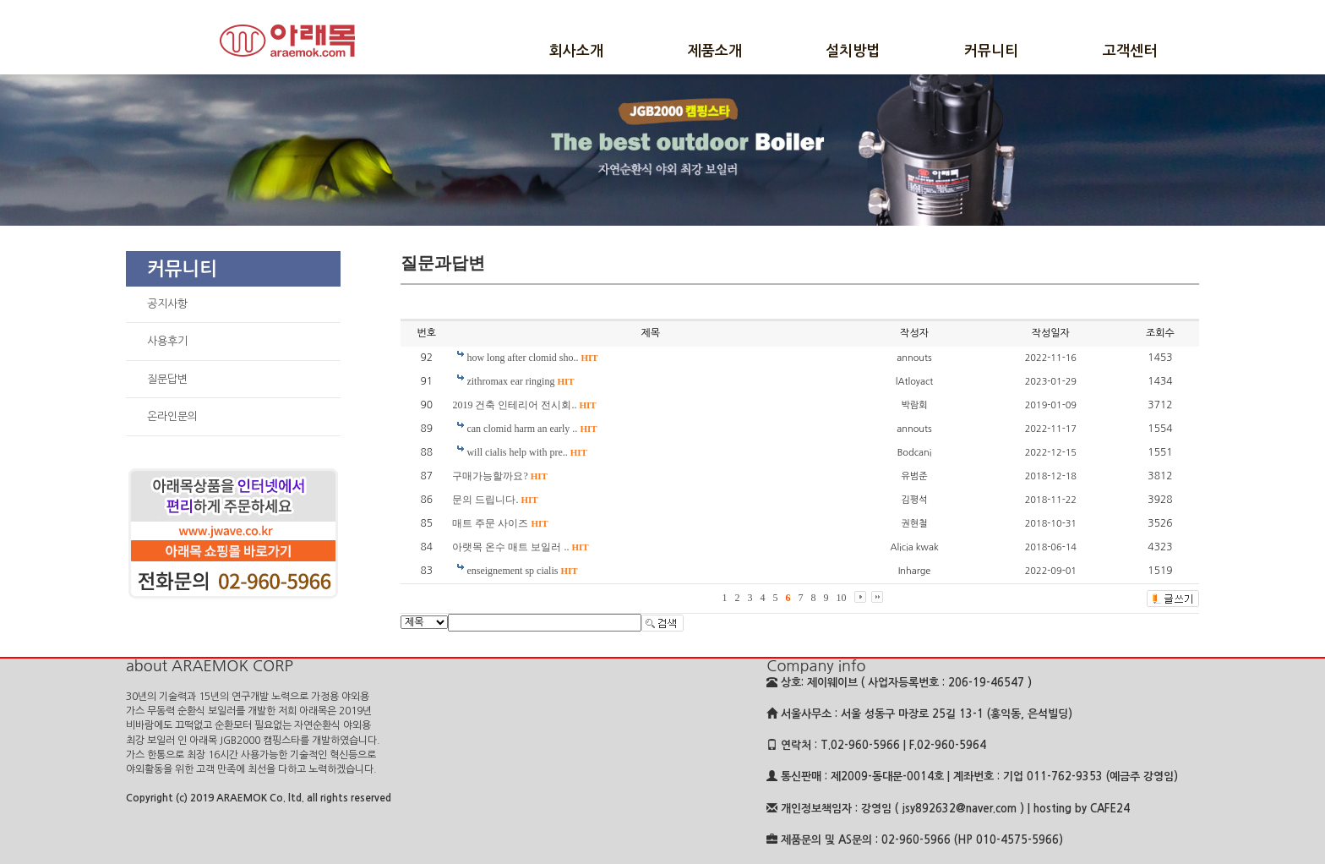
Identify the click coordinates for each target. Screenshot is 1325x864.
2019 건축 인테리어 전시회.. (524, 405)
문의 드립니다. (494, 500)
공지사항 (167, 303)
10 (842, 598)
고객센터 (1130, 51)
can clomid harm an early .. (531, 429)
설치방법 (853, 51)
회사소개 (576, 51)
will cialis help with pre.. (526, 452)
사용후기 (167, 341)
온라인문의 (172, 416)
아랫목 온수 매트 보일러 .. (520, 547)
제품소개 (715, 51)
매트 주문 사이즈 (500, 523)
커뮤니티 (991, 51)
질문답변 (167, 379)
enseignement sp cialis (521, 571)
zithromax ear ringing (520, 381)
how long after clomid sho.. (531, 358)
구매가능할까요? (500, 476)
